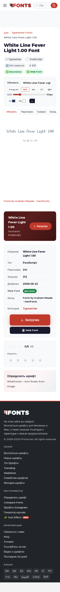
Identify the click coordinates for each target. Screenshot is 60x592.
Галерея (41, 111)
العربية (25, 576)
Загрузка (41, 226)
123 (41, 89)
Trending (9, 468)
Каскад (53, 111)
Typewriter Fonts (22, 32)
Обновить (11, 111)
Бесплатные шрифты (16, 453)
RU (15, 576)
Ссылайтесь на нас (15, 546)
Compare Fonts (13, 502)
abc (34, 89)
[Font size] (29, 94)
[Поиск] (45, 5)
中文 (7, 576)
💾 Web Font (30, 330)
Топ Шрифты (11, 463)
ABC (25, 89)
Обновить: (13, 82)
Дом (6, 32)
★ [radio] (11, 360)
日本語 (36, 576)
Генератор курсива (15, 512)
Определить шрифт (15, 497)
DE (14, 571)
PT (50, 571)
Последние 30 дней (15, 556)
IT (43, 571)
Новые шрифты (13, 458)
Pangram (14, 89)
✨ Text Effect (16, 517)
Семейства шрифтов (16, 477)
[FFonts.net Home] (20, 5)
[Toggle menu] (5, 5)
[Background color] (24, 101)
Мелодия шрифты (14, 482)
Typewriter (30, 308)
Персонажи (27, 111)
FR (36, 571)
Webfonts (10, 473)
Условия (8, 541)
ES (21, 571)
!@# (50, 89)
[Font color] (14, 101)
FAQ (6, 536)
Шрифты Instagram (16, 507)
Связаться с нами (14, 531)
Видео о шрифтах (14, 551)
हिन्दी (46, 576)
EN (7, 571)
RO (29, 571)
